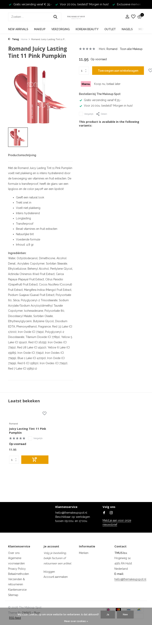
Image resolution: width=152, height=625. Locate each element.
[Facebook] (104, 513)
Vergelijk (86, 114)
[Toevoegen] (34, 459)
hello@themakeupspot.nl (130, 579)
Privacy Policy (17, 568)
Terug (13, 39)
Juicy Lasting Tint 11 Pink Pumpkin (27, 430)
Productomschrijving (22, 155)
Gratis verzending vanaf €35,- (100, 100)
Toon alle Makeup (131, 49)
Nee (125, 614)
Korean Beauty (87, 29)
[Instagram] (111, 513)
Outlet (110, 29)
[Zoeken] (34, 17)
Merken (83, 553)
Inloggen (49, 571)
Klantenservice (17, 589)
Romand (112, 49)
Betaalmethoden (18, 573)
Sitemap (13, 595)
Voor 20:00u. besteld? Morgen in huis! (106, 105)
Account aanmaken (56, 576)
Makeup (39, 29)
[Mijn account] (127, 17)
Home (25, 39)
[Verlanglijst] (133, 16)
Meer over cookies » (76, 621)
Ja (108, 614)
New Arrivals (18, 29)
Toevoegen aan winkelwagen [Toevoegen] (118, 70)
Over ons (14, 553)
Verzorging (60, 29)
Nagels (127, 29)
